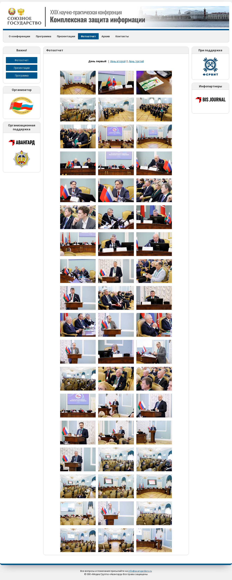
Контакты (122, 36)
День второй (118, 61)
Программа (43, 36)
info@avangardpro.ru (140, 571)
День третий (136, 61)
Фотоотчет (88, 36)
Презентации (66, 36)
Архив (106, 36)
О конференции (19, 36)
